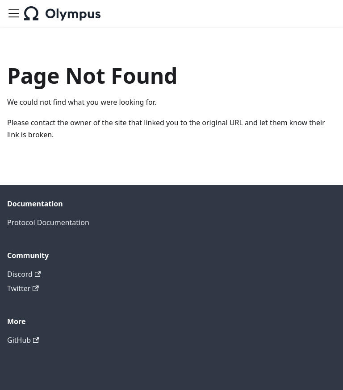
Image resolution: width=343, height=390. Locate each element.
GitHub (23, 340)
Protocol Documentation (48, 222)
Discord (24, 274)
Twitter (23, 288)
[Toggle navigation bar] (14, 13)
